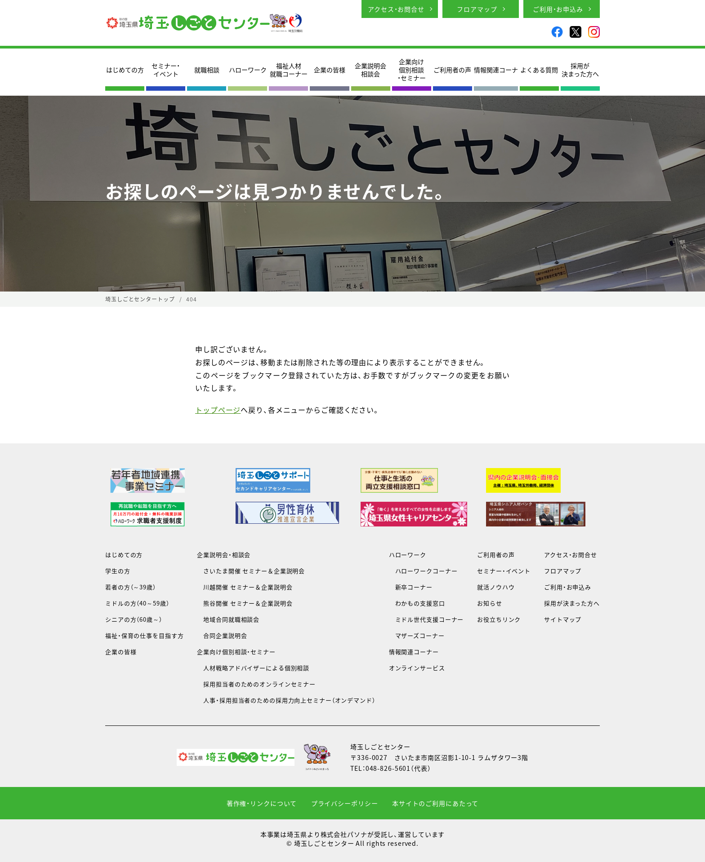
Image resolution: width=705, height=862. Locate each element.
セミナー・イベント (166, 69)
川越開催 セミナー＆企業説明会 (244, 587)
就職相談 (206, 69)
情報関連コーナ (496, 69)
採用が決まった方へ (580, 69)
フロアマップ (477, 8)
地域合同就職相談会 (228, 619)
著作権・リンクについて (262, 803)
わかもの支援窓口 (417, 603)
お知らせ (489, 603)
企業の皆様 (329, 69)
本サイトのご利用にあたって (435, 803)
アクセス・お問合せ (396, 8)
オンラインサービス (417, 667)
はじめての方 (125, 70)
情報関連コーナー (414, 651)
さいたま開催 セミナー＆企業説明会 (251, 570)
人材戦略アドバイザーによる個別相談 (253, 667)
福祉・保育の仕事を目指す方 (144, 635)
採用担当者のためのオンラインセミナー (256, 684)
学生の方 (117, 570)
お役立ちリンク (499, 619)
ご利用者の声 (452, 69)
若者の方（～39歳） (130, 587)
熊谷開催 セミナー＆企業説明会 (244, 603)
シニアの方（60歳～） (133, 619)
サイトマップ (562, 619)
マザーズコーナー (417, 635)
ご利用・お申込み (558, 8)
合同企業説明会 (222, 635)
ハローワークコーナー (423, 570)
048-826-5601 (388, 768)
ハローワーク (248, 70)
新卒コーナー (411, 587)
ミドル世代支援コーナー (426, 619)
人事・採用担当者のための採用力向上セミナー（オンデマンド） (286, 700)
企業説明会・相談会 (223, 554)
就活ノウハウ (495, 587)
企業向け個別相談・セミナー (411, 69)
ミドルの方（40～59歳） (137, 603)
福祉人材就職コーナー (289, 69)
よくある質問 (539, 69)
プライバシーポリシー (344, 803)
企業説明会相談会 (370, 70)
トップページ (218, 409)
